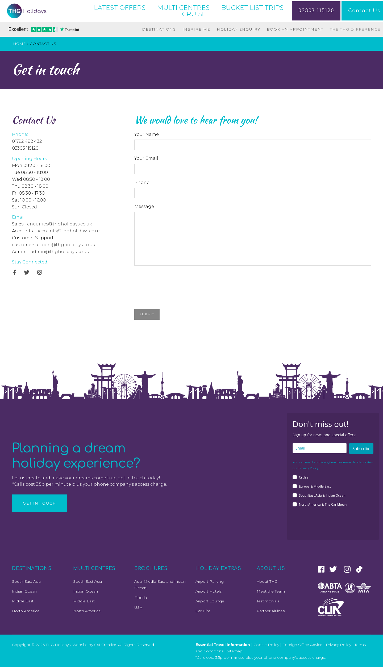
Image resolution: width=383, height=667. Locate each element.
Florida (140, 597)
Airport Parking (209, 581)
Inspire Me (196, 29)
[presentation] (174, 281)
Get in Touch (39, 503)
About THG (267, 581)
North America (25, 611)
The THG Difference (355, 29)
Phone (141, 182)
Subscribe (361, 448)
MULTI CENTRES (183, 7)
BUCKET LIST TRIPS (252, 7)
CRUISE (194, 14)
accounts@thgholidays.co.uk (68, 230)
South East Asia (26, 581)
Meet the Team (271, 591)
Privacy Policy (338, 644)
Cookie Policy (266, 644)
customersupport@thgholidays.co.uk (53, 244)
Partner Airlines (271, 611)
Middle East (23, 601)
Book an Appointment (295, 29)
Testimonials (268, 601)
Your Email (146, 158)
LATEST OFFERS (119, 7)
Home (19, 43)
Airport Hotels (208, 591)
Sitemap (235, 650)
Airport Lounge (209, 601)
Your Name (146, 134)
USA (138, 607)
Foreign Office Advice (302, 644)
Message (144, 206)
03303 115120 (312, 11)
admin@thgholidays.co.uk (60, 251)
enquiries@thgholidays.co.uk (59, 223)
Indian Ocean (24, 591)
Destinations (159, 29)
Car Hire (202, 611)
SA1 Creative (105, 644)
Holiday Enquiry (238, 29)
